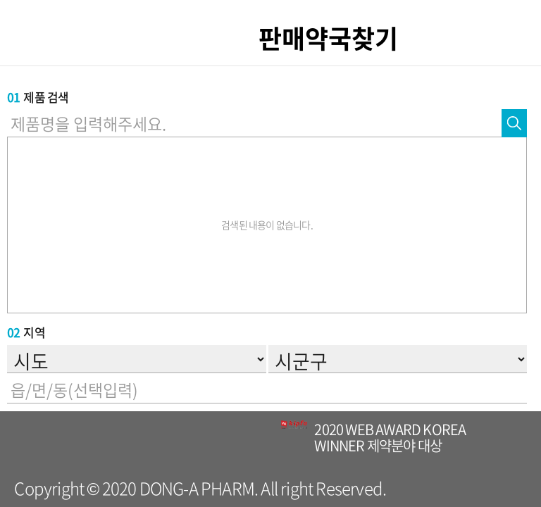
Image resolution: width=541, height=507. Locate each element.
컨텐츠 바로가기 (0, 0)
